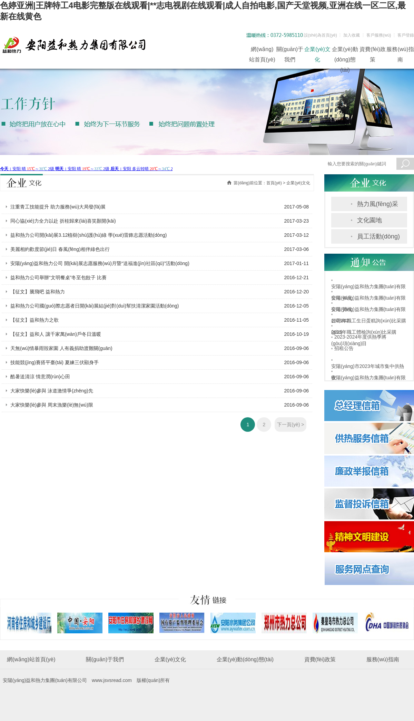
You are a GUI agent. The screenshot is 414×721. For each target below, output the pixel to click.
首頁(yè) (274, 183)
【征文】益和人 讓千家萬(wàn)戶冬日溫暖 (55, 334)
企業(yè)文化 (317, 50)
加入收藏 (351, 35)
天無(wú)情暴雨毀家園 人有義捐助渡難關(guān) (61, 348)
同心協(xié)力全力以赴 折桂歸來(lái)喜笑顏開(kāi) (63, 221)
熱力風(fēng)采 (377, 204)
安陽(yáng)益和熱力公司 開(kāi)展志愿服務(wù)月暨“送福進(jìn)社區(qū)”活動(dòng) (99, 263)
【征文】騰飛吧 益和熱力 (37, 291)
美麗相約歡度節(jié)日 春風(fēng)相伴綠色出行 (60, 249)
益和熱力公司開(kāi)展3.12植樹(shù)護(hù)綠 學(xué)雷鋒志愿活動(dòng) (88, 235)
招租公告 (344, 348)
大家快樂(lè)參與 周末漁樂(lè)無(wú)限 (51, 405)
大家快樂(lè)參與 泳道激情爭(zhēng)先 (51, 390)
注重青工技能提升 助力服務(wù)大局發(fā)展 (58, 207)
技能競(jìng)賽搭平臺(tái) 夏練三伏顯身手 (54, 362)
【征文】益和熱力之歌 (34, 320)
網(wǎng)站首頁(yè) (262, 50)
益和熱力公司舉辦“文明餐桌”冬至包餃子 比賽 (58, 277)
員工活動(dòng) (378, 236)
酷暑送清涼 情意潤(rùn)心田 (40, 376)
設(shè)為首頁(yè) (320, 35)
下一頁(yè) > (290, 424)
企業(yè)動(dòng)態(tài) (345, 50)
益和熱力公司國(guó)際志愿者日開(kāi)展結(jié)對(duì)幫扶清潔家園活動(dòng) (94, 306)
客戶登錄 (405, 35)
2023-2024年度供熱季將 (360, 337)
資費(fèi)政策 (372, 50)
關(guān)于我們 (289, 50)
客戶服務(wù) (378, 35)
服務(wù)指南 (400, 50)
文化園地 (369, 220)
